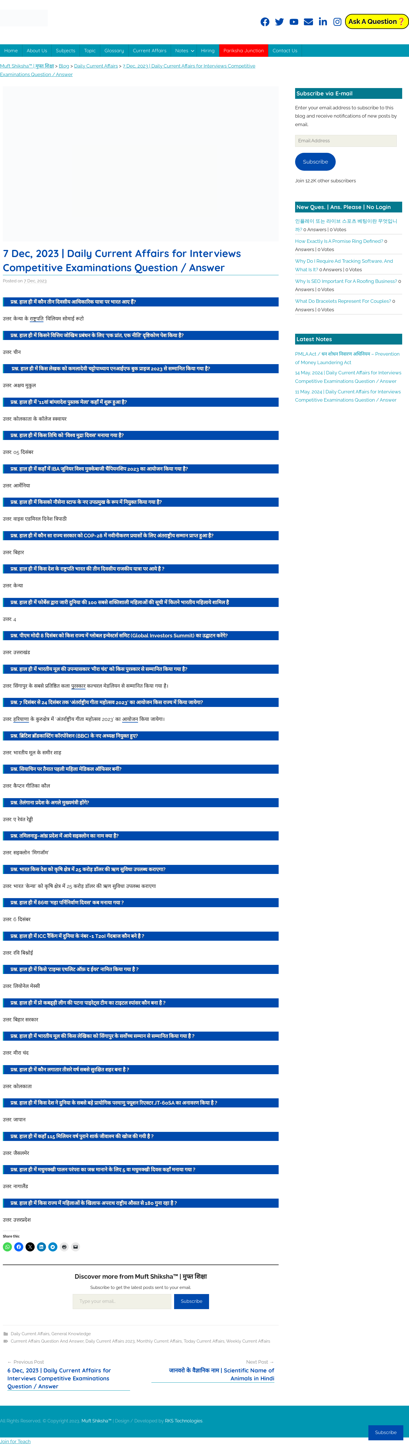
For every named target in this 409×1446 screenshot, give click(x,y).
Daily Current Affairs (30, 1333)
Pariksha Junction (244, 50)
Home (11, 50)
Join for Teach (15, 1441)
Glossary (114, 50)
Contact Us (285, 50)
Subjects (65, 50)
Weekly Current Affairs (248, 1341)
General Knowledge (71, 1333)
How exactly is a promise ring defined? (339, 241)
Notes (185, 50)
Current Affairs (149, 50)
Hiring (208, 50)
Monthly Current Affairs (159, 1341)
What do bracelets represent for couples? (343, 301)
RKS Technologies (184, 1421)
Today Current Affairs (204, 1341)
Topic (90, 50)
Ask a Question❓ (377, 21)
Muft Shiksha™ (97, 1421)
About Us (37, 50)
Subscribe (191, 1301)
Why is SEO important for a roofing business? (346, 281)
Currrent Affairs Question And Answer (47, 1341)
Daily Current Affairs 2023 (110, 1341)
